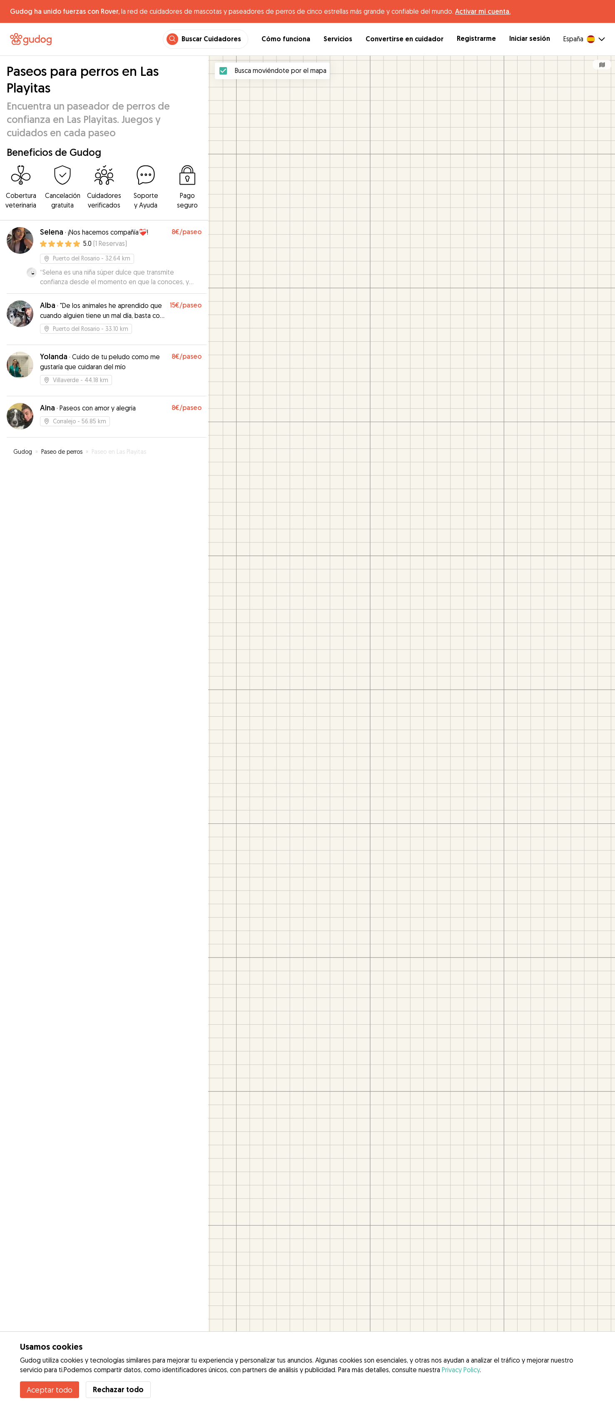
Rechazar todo (118, 1389)
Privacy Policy (461, 1369)
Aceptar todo (49, 1389)
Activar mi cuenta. (482, 11)
